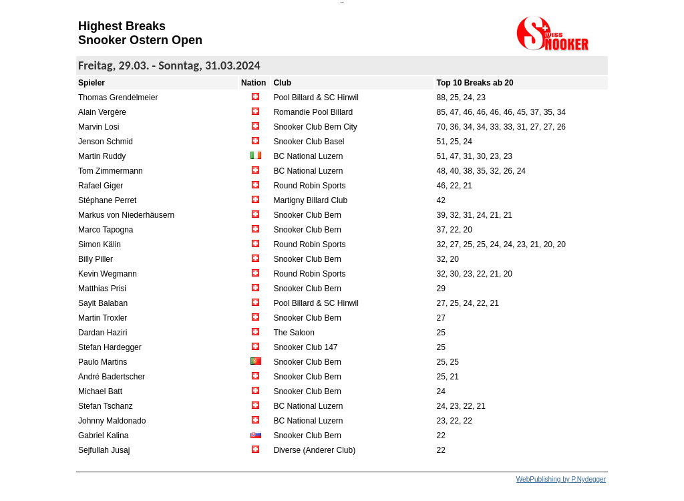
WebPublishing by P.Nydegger (561, 479)
